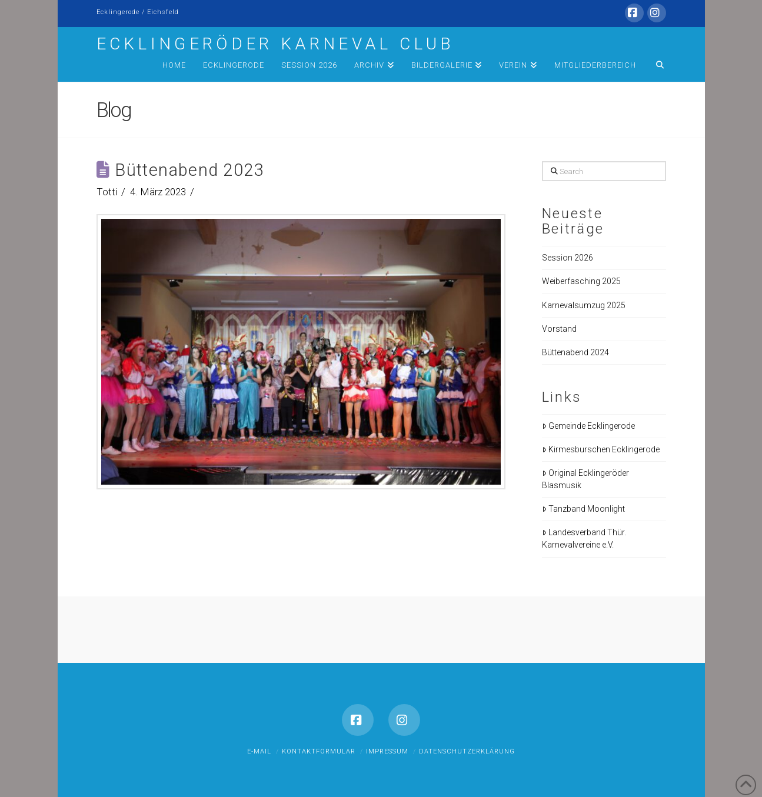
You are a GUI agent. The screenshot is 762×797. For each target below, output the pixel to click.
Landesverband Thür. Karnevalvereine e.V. (584, 538)
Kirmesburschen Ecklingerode (601, 449)
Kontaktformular (318, 751)
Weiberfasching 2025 (581, 281)
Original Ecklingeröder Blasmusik (585, 479)
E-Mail (259, 751)
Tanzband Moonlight (583, 508)
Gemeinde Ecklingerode (588, 426)
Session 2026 (567, 257)
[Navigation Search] (654, 67)
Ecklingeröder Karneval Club (276, 44)
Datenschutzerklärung (467, 751)
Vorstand (559, 329)
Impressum (387, 751)
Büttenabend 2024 (575, 352)
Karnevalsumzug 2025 (583, 305)
